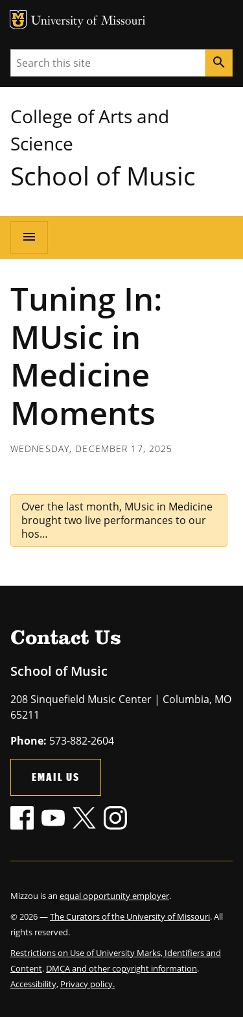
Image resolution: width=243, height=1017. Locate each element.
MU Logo (18, 19)
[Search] (219, 63)
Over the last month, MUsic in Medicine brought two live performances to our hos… (117, 520)
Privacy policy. (87, 984)
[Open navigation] (29, 237)
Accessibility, (34, 984)
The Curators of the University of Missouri (130, 916)
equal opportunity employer (114, 896)
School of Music (103, 175)
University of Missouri (88, 22)
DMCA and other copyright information (121, 968)
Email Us (56, 777)
